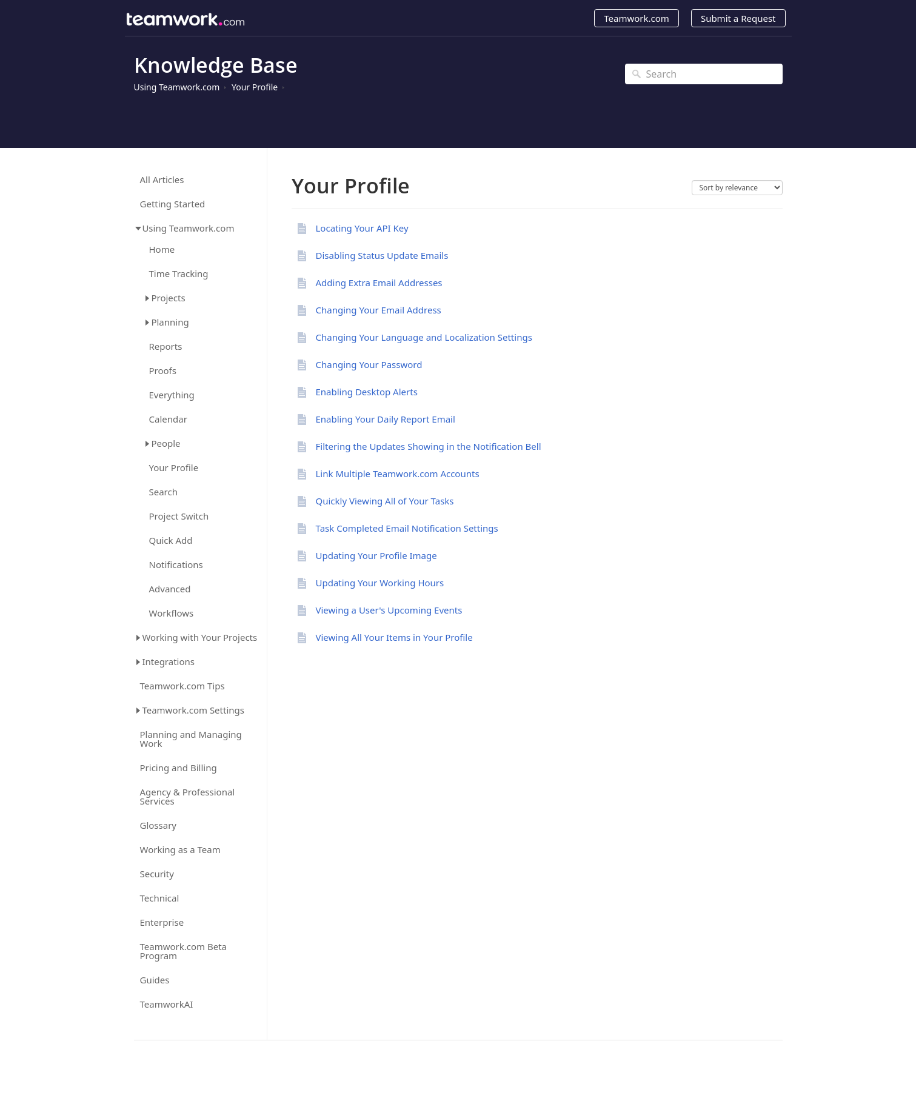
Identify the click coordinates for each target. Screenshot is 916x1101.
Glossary (158, 825)
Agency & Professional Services (187, 797)
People (165, 443)
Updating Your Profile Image (376, 555)
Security (157, 873)
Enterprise (162, 922)
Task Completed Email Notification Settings (407, 528)
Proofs (162, 370)
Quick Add (171, 540)
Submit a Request (738, 18)
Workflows (171, 613)
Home (162, 249)
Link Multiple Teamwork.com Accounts (398, 473)
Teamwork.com (636, 18)
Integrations (168, 661)
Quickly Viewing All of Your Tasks (385, 501)
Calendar (168, 419)
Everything (172, 395)
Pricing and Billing (178, 767)
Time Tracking (179, 273)
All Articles (162, 179)
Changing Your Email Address (378, 310)
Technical (159, 898)
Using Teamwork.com (177, 87)
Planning (170, 322)
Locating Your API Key (362, 228)
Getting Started (173, 204)
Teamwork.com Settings (193, 710)
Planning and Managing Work (191, 739)
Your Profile (255, 87)
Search (163, 492)
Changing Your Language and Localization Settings (424, 337)
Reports (165, 346)
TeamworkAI (166, 1004)
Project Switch (179, 516)
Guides (155, 980)
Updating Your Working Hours (380, 583)
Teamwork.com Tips (182, 686)
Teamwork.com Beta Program (183, 951)
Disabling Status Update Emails (382, 255)
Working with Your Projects (199, 637)
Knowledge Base (216, 65)
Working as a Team (180, 849)
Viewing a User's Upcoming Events (389, 610)
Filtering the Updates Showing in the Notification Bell (428, 446)
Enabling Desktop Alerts (367, 392)
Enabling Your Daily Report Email (385, 419)
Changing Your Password (369, 364)
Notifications (176, 564)
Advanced (170, 589)
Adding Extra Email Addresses (379, 282)
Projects (168, 298)
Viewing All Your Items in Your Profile (394, 637)
